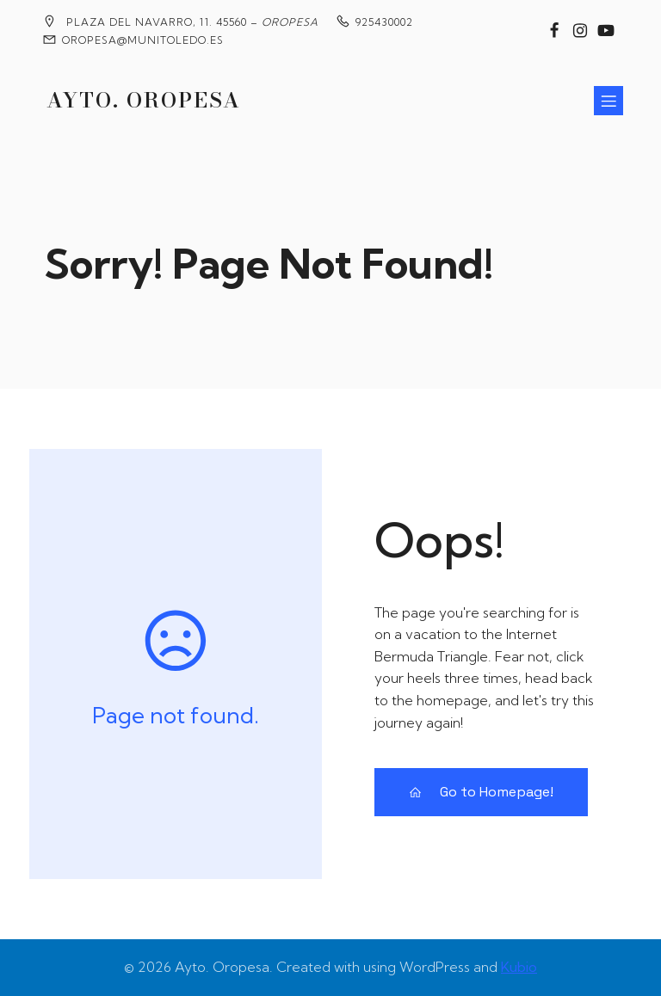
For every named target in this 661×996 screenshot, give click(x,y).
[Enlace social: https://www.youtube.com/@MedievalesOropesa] (606, 31)
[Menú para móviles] (608, 100)
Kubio (519, 966)
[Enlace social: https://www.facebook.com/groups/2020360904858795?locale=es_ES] (554, 31)
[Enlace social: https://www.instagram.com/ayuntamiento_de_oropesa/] (580, 31)
